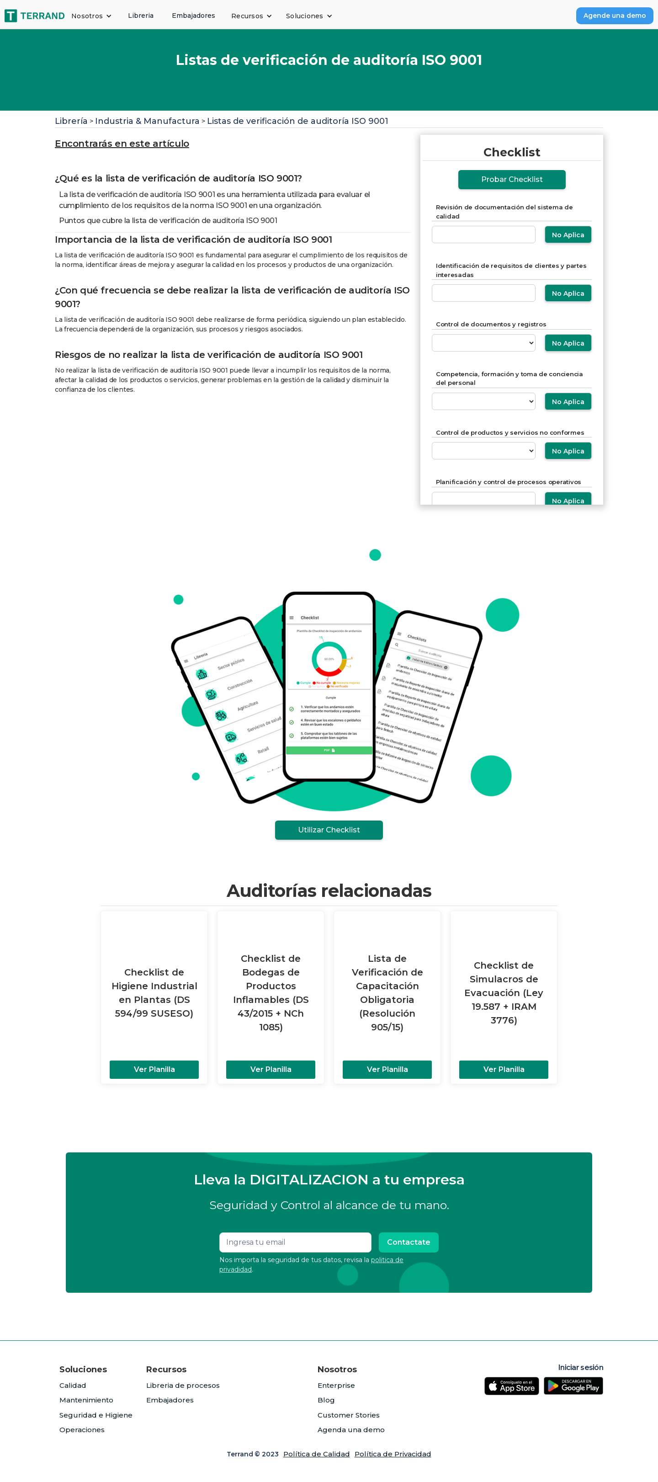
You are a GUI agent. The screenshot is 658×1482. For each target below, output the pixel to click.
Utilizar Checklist (329, 830)
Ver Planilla (154, 1069)
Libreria (141, 15)
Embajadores (193, 15)
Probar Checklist (512, 179)
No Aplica (568, 235)
